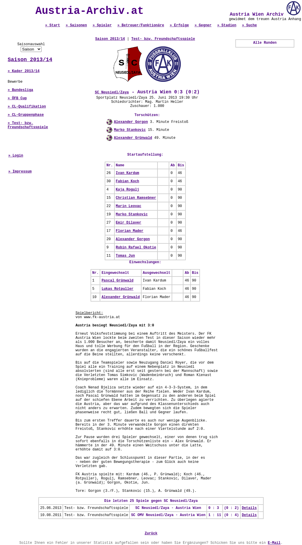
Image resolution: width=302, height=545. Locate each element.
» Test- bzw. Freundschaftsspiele (28, 125)
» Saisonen (76, 25)
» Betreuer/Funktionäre (140, 25)
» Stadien (226, 25)
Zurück (151, 533)
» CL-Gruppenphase (26, 115)
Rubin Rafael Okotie (136, 247)
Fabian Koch (127, 181)
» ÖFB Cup (17, 98)
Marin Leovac (128, 206)
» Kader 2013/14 (24, 71)
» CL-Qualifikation (27, 107)
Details (249, 508)
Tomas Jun (125, 256)
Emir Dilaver (128, 223)
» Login (15, 156)
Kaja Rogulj (127, 190)
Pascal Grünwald (117, 281)
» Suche (249, 25)
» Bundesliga (20, 90)
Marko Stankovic (130, 130)
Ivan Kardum (127, 173)
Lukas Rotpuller (117, 289)
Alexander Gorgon (131, 122)
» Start (52, 25)
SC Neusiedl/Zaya (112, 92)
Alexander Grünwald (133, 138)
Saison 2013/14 (30, 60)
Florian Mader (130, 231)
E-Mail (274, 543)
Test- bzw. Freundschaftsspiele (163, 39)
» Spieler (102, 25)
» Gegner (203, 25)
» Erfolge (179, 25)
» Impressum (20, 172)
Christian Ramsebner (136, 198)
